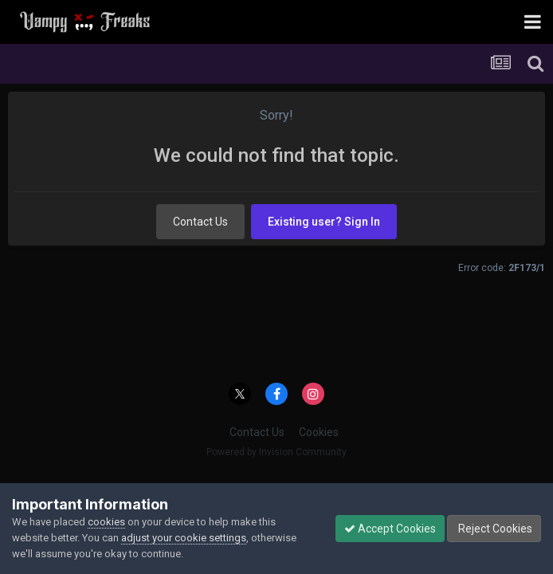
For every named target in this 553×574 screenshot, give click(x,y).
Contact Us (200, 221)
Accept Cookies (390, 528)
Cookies (319, 432)
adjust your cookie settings (183, 538)
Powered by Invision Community (276, 452)
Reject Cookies (494, 528)
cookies (106, 522)
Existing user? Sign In (324, 221)
